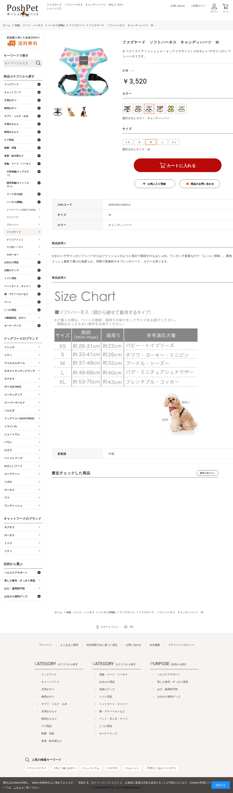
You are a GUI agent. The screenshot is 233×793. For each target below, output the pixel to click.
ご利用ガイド (198, 6)
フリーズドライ (37, 768)
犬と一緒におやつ (64, 768)
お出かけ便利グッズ (178, 696)
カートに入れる (181, 165)
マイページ (45, 645)
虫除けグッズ (107, 689)
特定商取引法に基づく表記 (102, 645)
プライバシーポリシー (181, 645)
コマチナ (112, 768)
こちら (17, 787)
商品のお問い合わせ (202, 183)
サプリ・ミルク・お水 (45, 703)
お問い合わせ (178, 6)
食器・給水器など (42, 740)
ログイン (214, 11)
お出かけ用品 (107, 681)
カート (226, 11)
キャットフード (41, 681)
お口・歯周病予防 (176, 689)
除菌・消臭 (38, 733)
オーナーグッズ (108, 733)
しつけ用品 (105, 726)
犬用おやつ (38, 689)
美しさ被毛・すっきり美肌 (181, 681)
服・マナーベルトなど (112, 711)
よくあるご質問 (69, 645)
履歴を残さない (207, 473)
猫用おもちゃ (40, 718)
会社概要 (155, 645)
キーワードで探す (16, 55)
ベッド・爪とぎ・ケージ (113, 718)
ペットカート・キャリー (113, 703)
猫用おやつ (38, 696)
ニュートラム (90, 768)
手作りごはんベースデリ (161, 768)
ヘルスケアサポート (178, 674)
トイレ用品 (105, 696)
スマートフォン (109, 626)
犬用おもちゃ (40, 711)
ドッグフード (40, 674)
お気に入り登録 (157, 183)
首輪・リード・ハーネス (113, 674)
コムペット (132, 768)
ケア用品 (37, 726)
